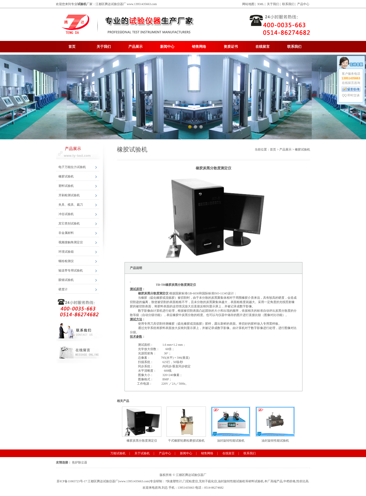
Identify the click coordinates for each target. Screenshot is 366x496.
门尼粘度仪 (190, 481)
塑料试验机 (66, 186)
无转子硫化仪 (208, 481)
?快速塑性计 (173, 481)
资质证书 (231, 47)
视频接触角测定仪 (70, 242)
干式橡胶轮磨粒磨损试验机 (186, 424)
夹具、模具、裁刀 (70, 204)
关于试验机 (142, 453)
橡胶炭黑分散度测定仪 (141, 424)
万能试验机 (118, 453)
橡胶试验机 (66, 176)
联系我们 (288, 4)
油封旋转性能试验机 (230, 424)
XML (260, 4)
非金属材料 (66, 233)
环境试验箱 (66, 251)
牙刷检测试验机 (69, 195)
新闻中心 (167, 47)
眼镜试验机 (66, 280)
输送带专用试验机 (70, 270)
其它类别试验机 (69, 223)
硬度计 (63, 289)
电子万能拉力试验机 (72, 167)
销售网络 (199, 47)
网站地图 (248, 4)
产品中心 (303, 4)
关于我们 (273, 4)
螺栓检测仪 (66, 261)
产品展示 (135, 47)
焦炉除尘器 (79, 462)
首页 (71, 47)
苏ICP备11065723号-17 (72, 481)
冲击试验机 (66, 214)
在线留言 (262, 47)
